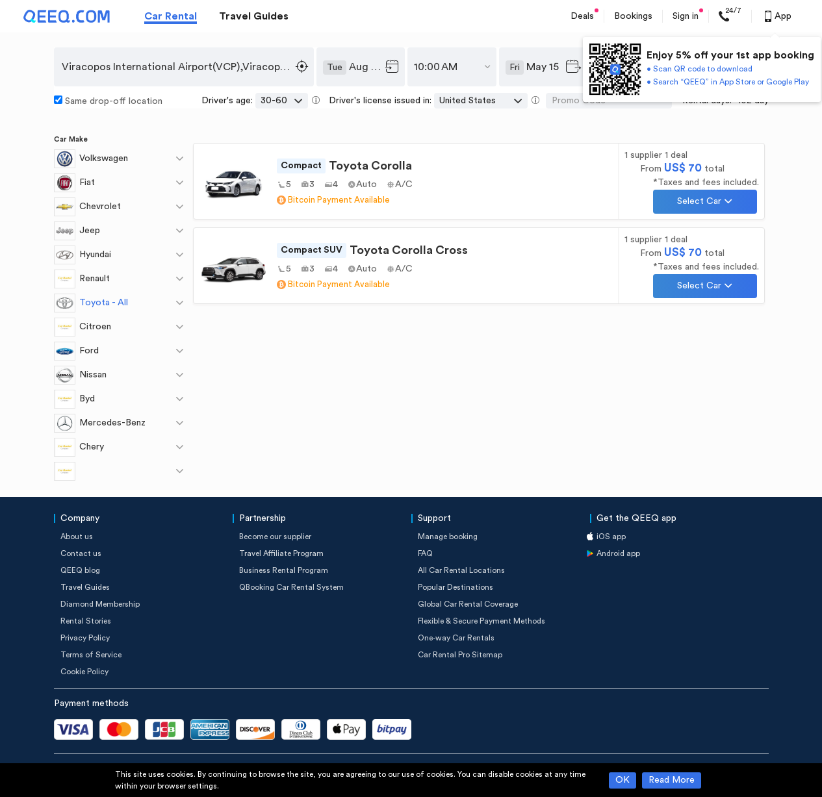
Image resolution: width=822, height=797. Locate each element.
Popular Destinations (455, 587)
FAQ (425, 553)
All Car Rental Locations (461, 570)
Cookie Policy (84, 672)
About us (76, 536)
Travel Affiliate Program (281, 553)
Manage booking (448, 536)
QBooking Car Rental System (291, 587)
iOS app (611, 536)
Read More (672, 780)
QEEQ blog (80, 570)
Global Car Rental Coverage (468, 604)
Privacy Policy (85, 638)
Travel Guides (254, 16)
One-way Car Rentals (456, 638)
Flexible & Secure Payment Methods (481, 621)
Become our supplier (275, 536)
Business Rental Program (283, 570)
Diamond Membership (100, 604)
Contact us (80, 553)
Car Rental (170, 16)
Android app (618, 553)
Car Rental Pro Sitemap (460, 655)
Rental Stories (85, 621)
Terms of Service (91, 655)
